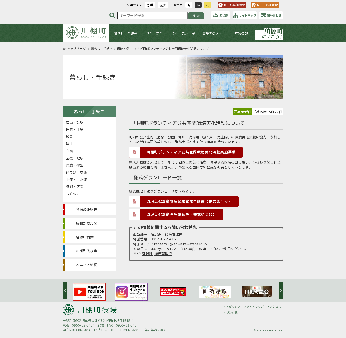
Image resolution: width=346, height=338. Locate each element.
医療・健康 (74, 158)
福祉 (69, 143)
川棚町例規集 (86, 250)
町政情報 (241, 33)
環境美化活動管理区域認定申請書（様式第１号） (180, 201)
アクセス (275, 307)
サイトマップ (255, 307)
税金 (69, 136)
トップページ (76, 48)
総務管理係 (163, 253)
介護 (69, 150)
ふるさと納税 (86, 264)
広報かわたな (86, 223)
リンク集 (232, 313)
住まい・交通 (76, 172)
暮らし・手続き (125, 33)
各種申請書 (85, 237)
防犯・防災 (74, 186)
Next (281, 290)
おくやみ (73, 193)
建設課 (147, 253)
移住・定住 (154, 33)
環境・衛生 (124, 48)
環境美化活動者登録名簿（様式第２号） (172, 214)
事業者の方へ (212, 33)
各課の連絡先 (86, 209)
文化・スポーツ (183, 33)
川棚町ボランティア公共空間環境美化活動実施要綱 (182, 152)
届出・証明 (74, 122)
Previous (65, 290)
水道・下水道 (76, 179)
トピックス (233, 307)
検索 (197, 15)
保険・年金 (74, 129)
